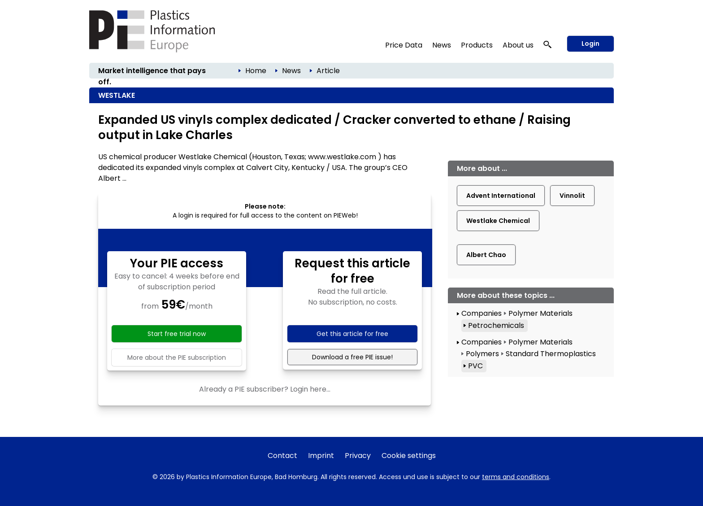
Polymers (482, 354)
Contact (282, 455)
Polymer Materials (540, 313)
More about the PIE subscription (176, 357)
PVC (475, 366)
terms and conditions (515, 476)
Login (590, 43)
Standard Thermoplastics (551, 354)
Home (255, 70)
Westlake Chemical (498, 220)
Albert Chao (486, 254)
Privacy (358, 455)
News (441, 45)
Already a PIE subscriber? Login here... (264, 389)
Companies (481, 313)
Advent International (500, 195)
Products (477, 45)
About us (518, 45)
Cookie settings (409, 455)
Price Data (403, 45)
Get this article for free (352, 333)
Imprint (321, 455)
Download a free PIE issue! (352, 357)
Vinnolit (572, 195)
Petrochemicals (496, 325)
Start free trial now (177, 333)
